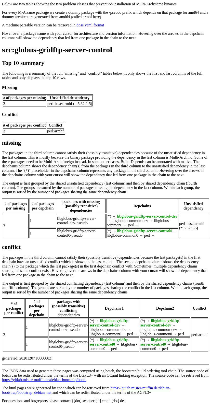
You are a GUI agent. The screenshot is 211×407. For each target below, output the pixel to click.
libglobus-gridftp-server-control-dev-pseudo (76, 220)
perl (131, 225)
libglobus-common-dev (130, 221)
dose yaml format (90, 25)
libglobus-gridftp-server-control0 (144, 231)
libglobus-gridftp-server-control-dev (147, 216)
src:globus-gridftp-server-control (57, 49)
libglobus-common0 (122, 235)
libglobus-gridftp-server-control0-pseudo (76, 233)
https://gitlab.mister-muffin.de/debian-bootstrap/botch (44, 380)
